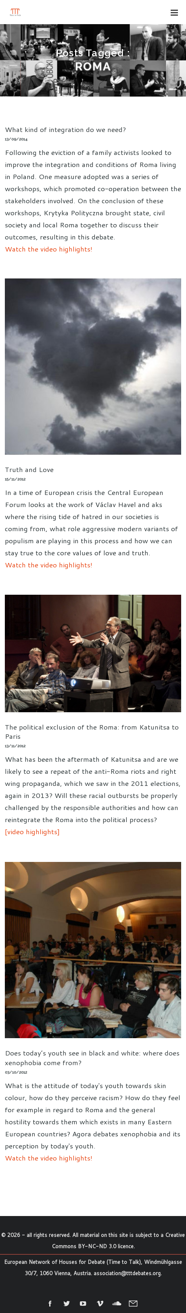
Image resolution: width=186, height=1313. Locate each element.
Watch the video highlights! (48, 249)
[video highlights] (32, 831)
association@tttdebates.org (127, 1273)
